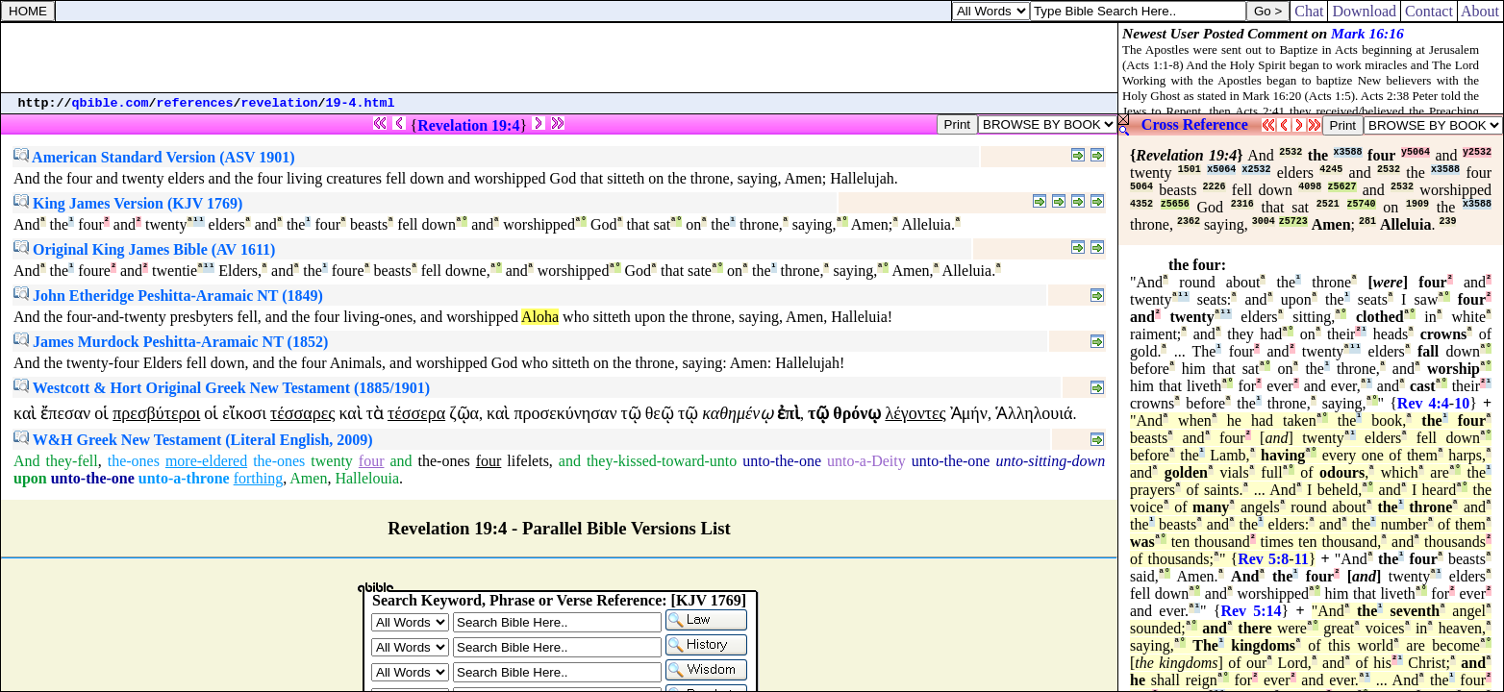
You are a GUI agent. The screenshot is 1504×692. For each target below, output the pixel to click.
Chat (1309, 11)
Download (1364, 11)
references (195, 103)
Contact (1429, 11)
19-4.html (360, 103)
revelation (279, 103)
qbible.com (110, 103)
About (1480, 11)
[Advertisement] (560, 57)
